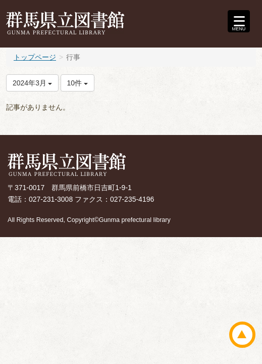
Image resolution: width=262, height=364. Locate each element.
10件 (77, 83)
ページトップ (242, 335)
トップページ (35, 57)
